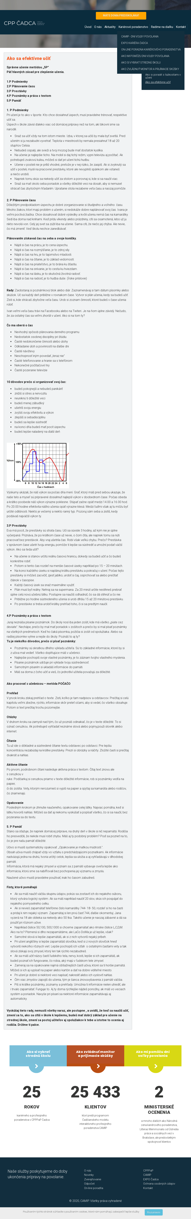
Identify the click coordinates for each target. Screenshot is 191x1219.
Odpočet (89, 1183)
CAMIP (147, 1175)
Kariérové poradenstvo (133, 27)
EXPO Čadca (151, 1179)
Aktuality (110, 27)
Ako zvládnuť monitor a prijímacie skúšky (159, 68)
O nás (98, 27)
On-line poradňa (93, 1188)
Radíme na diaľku (162, 27)
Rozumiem (153, 1212)
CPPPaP (148, 1170)
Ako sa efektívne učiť (158, 82)
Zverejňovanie (92, 1179)
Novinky (89, 1175)
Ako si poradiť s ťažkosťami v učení (163, 76)
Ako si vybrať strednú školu (38, 1054)
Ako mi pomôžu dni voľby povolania (153, 1054)
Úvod (88, 27)
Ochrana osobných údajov (159, 1183)
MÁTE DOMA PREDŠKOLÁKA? (121, 15)
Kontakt (181, 27)
